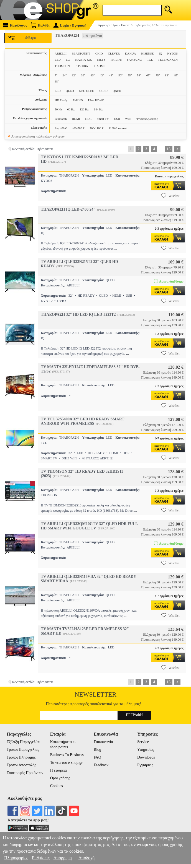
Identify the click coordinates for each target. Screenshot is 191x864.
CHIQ (99, 53)
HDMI (76, 118)
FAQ (97, 757)
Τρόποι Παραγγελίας (23, 749)
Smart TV (103, 118)
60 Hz (71, 109)
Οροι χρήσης (60, 778)
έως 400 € (61, 128)
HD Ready (61, 100)
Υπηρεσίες (145, 749)
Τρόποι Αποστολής (21, 765)
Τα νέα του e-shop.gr (66, 762)
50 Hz (58, 109)
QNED (117, 90)
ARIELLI (61, 53)
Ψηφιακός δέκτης (147, 118)
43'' (102, 75)
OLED (104, 90)
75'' (158, 75)
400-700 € (78, 128)
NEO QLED (86, 90)
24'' (64, 75)
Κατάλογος (15, 25)
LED (57, 59)
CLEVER (114, 53)
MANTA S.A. (83, 59)
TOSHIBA (81, 66)
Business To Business (67, 755)
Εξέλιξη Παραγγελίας (23, 742)
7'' (56, 75)
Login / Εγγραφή (69, 25)
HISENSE (147, 53)
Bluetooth (61, 118)
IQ (160, 53)
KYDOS (172, 53)
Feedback (101, 765)
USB (117, 118)
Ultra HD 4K (96, 100)
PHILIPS (116, 59)
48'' (111, 75)
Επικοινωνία (103, 742)
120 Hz (84, 109)
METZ (101, 59)
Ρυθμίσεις (40, 857)
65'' (148, 75)
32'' (74, 75)
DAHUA (130, 53)
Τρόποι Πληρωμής (21, 757)
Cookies (56, 786)
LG (68, 59)
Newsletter (95, 694)
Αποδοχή (86, 857)
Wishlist (170, 195)
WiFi (128, 118)
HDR (88, 118)
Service (143, 742)
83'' (167, 75)
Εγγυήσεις (145, 765)
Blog (97, 749)
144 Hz (98, 109)
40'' (92, 75)
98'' (57, 81)
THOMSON (62, 66)
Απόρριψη (62, 857)
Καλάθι (40, 25)
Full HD (78, 100)
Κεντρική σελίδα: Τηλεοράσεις (32, 149)
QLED (70, 90)
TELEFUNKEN (168, 59)
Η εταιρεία (58, 770)
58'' (139, 75)
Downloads (146, 757)
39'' (83, 75)
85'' (176, 75)
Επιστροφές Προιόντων (25, 773)
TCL (150, 59)
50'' (120, 75)
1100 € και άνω (118, 128)
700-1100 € (96, 128)
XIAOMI (99, 66)
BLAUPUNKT (81, 53)
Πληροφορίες (16, 857)
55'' (130, 75)
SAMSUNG (134, 59)
